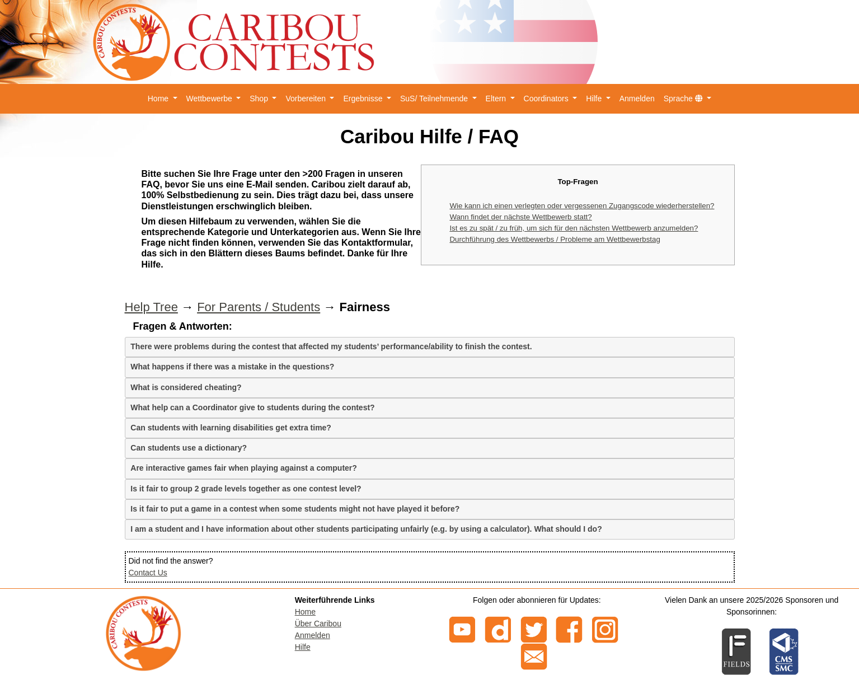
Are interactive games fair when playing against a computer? (243, 467)
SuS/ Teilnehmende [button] (435, 98)
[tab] (430, 347)
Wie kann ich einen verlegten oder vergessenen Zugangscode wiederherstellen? (581, 205)
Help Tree (151, 307)
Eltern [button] (497, 98)
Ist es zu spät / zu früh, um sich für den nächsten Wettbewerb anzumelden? (573, 228)
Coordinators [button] (547, 98)
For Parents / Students (258, 307)
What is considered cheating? (185, 387)
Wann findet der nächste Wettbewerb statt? (520, 217)
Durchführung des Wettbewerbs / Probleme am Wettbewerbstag (554, 239)
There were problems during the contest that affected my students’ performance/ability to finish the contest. (331, 346)
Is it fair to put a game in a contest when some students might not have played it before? (294, 508)
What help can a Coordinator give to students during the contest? (252, 407)
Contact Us (148, 572)
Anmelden (637, 98)
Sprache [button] (684, 98)
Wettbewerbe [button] (210, 98)
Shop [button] (260, 98)
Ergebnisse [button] (363, 98)
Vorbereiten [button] (306, 98)
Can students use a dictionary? (188, 447)
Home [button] (159, 98)
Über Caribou (318, 623)
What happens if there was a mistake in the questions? (232, 366)
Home (305, 611)
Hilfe (303, 647)
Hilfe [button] (595, 98)
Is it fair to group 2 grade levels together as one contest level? (245, 488)
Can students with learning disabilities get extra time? (230, 427)
